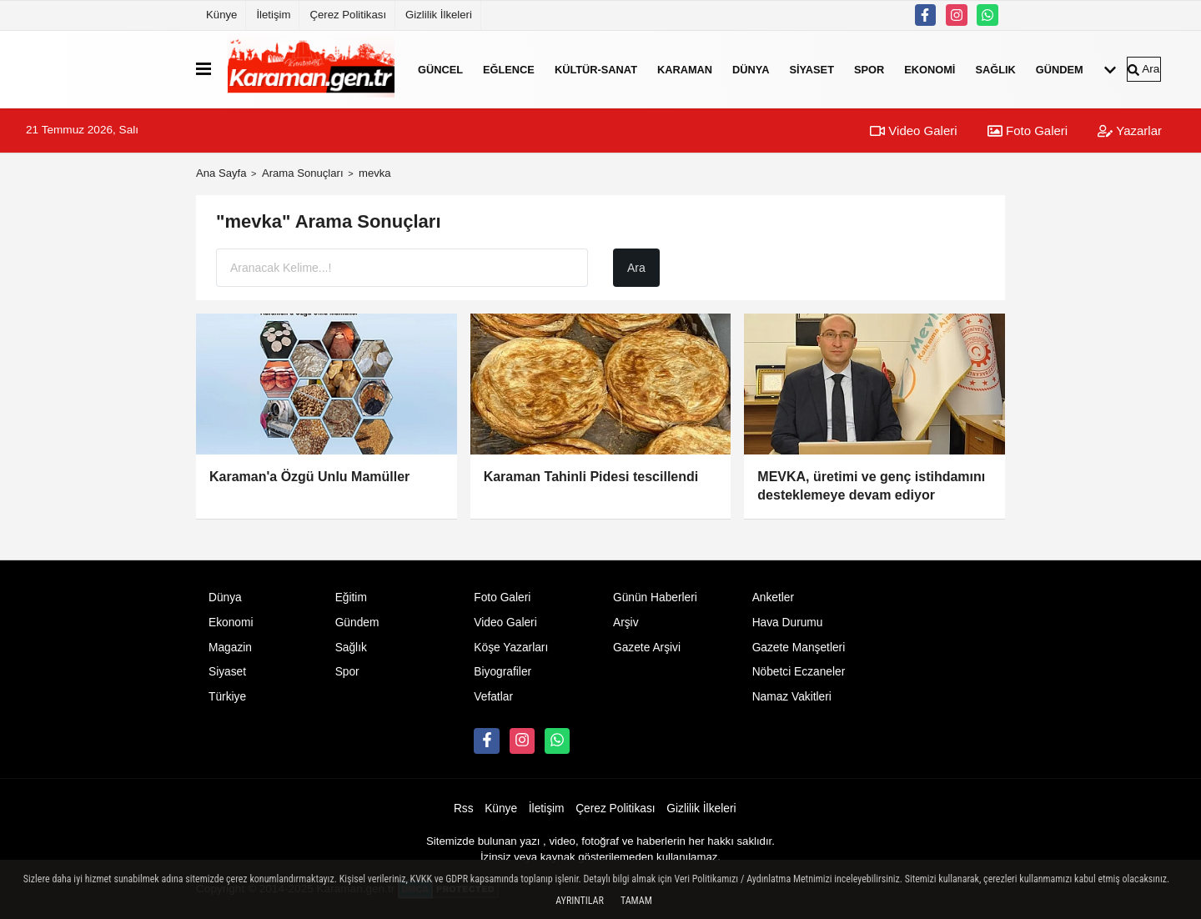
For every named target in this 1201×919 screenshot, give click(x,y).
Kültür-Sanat (596, 69)
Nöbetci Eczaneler (799, 671)
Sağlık (995, 69)
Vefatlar (493, 697)
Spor (869, 69)
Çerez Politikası (347, 14)
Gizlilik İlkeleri (438, 14)
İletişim (273, 14)
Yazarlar (1130, 130)
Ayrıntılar (579, 900)
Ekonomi (929, 69)
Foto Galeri (1027, 130)
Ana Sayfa (221, 173)
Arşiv (626, 622)
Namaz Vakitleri (792, 697)
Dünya (750, 69)
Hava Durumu (787, 622)
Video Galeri (913, 130)
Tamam (636, 900)
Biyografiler (502, 671)
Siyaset (811, 69)
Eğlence (509, 69)
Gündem (1059, 69)
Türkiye (227, 697)
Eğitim (351, 597)
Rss (464, 808)
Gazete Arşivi (647, 647)
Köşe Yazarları (511, 647)
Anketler (773, 597)
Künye (221, 14)
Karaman (684, 69)
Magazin (230, 647)
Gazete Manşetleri (799, 647)
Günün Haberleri (655, 597)
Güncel (440, 69)
